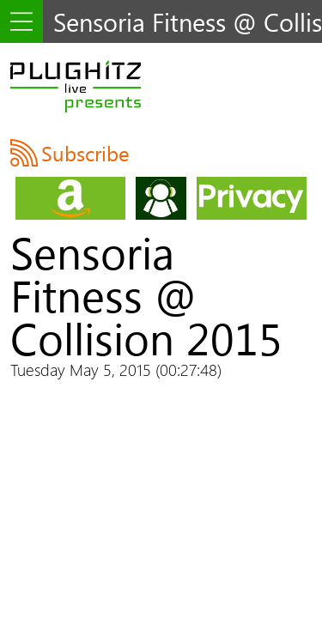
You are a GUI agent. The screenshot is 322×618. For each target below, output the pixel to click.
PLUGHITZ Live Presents (75, 85)
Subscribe (85, 153)
